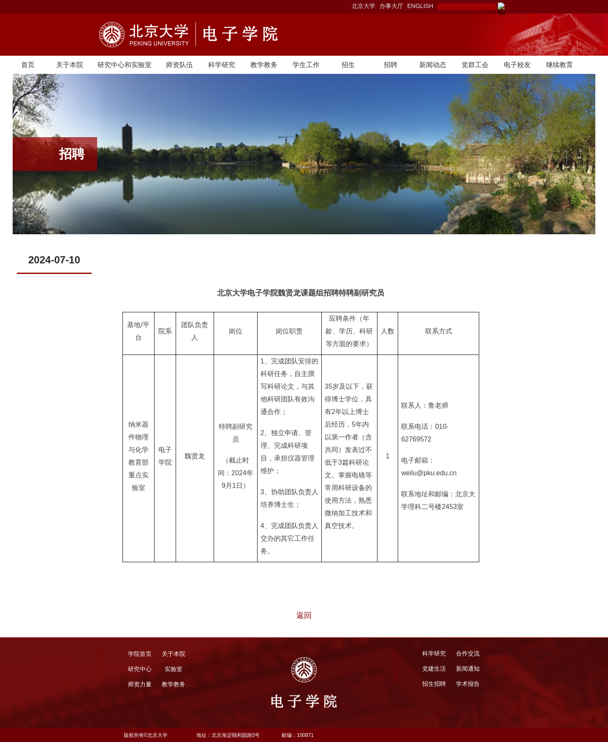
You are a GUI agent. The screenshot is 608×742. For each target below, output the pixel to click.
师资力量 (140, 684)
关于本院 (69, 64)
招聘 (390, 64)
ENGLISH (420, 6)
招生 (348, 64)
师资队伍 (179, 64)
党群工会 (475, 64)
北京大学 (363, 6)
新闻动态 (432, 64)
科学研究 (221, 64)
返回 (304, 615)
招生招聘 (434, 683)
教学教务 (263, 64)
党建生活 (434, 668)
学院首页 (140, 653)
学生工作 (306, 64)
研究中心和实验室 (125, 64)
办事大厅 (391, 6)
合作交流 (468, 653)
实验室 (173, 669)
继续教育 (559, 64)
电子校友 (517, 64)
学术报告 (468, 683)
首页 (28, 64)
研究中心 (140, 669)
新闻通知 (468, 668)
